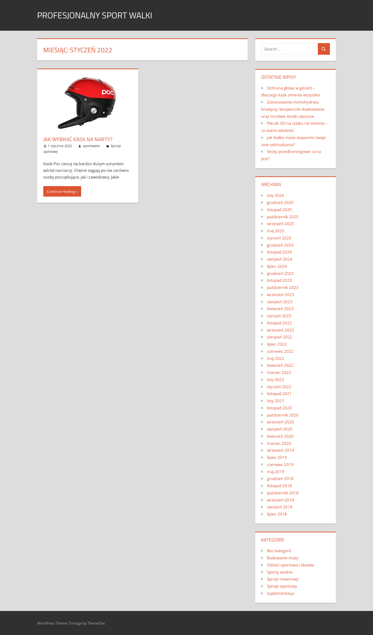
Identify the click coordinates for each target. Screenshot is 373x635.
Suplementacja (280, 593)
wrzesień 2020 (280, 422)
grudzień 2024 (280, 245)
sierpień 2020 (279, 429)
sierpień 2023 (279, 301)
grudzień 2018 (280, 478)
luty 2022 (275, 379)
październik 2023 (283, 287)
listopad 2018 (279, 485)
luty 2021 (275, 400)
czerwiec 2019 (280, 464)
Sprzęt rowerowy (283, 579)
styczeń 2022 (279, 386)
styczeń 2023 (279, 315)
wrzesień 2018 (280, 500)
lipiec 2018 (277, 514)
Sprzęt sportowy (282, 586)
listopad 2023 (279, 280)
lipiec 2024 (277, 266)
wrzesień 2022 (280, 330)
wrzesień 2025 (280, 223)
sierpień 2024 (279, 259)
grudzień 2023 (280, 273)
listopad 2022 (279, 323)
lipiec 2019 (277, 457)
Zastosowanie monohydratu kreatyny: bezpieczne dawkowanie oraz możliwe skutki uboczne (292, 109)
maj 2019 (275, 471)
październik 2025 (283, 216)
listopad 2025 (279, 209)
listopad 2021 (279, 393)
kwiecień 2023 (280, 308)
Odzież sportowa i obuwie (290, 565)
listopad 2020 (279, 408)
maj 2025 (275, 230)
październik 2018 (283, 493)
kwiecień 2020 (280, 436)
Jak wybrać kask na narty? (78, 139)
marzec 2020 (279, 443)
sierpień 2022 (279, 337)
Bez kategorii (279, 550)
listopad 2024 (279, 252)
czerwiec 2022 (280, 351)
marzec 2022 (279, 372)
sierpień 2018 (279, 507)
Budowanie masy (283, 558)
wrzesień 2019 (280, 450)
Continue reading (61, 191)
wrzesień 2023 (280, 294)
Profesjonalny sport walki (94, 15)
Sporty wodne (280, 572)
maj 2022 (275, 358)
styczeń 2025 (279, 238)
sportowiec (91, 146)
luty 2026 (275, 195)
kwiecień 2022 (280, 365)
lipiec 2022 (277, 344)
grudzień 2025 (280, 202)
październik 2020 (283, 415)
